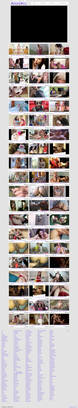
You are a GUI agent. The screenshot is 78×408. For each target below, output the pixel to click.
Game (27, 341)
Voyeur (51, 394)
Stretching (52, 355)
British (4, 383)
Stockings (52, 352)
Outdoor (40, 360)
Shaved (39, 397)
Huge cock (29, 373)
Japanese (28, 383)
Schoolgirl (40, 392)
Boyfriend (5, 380)
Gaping (28, 344)
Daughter (17, 358)
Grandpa (28, 351)
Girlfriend (29, 347)
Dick (15, 361)
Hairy (27, 358)
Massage (28, 401)
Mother (39, 342)
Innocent (28, 379)
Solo (50, 341)
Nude (39, 348)
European (16, 380)
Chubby (16, 332)
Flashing (16, 401)
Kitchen (28, 388)
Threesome (52, 376)
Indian (27, 377)
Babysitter (5, 354)
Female (16, 391)
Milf (38, 333)
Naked (39, 344)
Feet (15, 389)
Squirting (52, 350)
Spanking (52, 345)
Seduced (40, 395)
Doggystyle (17, 367)
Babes (3, 352)
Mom (38, 338)
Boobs (3, 377)
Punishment (41, 377)
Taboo (51, 369)
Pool (38, 372)
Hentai (28, 366)
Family (16, 386)
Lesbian (28, 395)
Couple (16, 344)
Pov (38, 373)
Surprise (52, 363)
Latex (27, 391)
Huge (27, 372)
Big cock (4, 366)
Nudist (39, 350)
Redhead (40, 382)
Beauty (4, 363)
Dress (15, 373)
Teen (50, 373)
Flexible (28, 330)
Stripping (52, 358)
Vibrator (52, 389)
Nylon (39, 352)
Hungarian (29, 374)
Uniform (52, 386)
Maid (27, 399)
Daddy (15, 355)
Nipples (39, 347)
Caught (4, 397)
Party (39, 364)
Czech (15, 354)
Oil (38, 355)
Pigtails (39, 370)
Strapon (51, 354)
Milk (38, 335)
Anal (3, 342)
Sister (51, 330)
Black (3, 372)
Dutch (15, 376)
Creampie (16, 347)
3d (2, 332)
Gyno (27, 357)
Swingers (52, 367)
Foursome (29, 335)
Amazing (4, 339)
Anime (3, 344)
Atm (3, 350)
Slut (50, 338)
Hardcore (29, 361)
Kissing (28, 386)
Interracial (29, 380)
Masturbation (41, 330)
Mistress (40, 336)
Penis (39, 366)
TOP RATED (52, 3)
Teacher (52, 370)
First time (16, 398)
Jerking (28, 385)
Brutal (4, 388)
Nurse (39, 351)
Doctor (16, 366)
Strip (50, 357)
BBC (3, 357)
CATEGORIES (43, 3)
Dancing (16, 357)
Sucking (51, 361)
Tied (50, 377)
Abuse (3, 335)
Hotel (27, 369)
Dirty (15, 364)
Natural (40, 345)
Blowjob (4, 374)
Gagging (28, 339)
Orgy (39, 358)
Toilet (51, 382)
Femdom (16, 392)
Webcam (51, 395)
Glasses (28, 348)
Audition (4, 351)
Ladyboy (28, 389)
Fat (14, 388)
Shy (38, 401)
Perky (39, 367)
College (16, 338)
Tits (50, 380)
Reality (39, 380)
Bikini (3, 369)
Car (3, 394)
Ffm (15, 395)
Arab (3, 345)
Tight (51, 379)
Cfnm (3, 399)
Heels (27, 364)
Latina (27, 392)
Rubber (39, 388)
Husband (28, 376)
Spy (50, 348)
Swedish (51, 366)
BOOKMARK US (62, 3)
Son (50, 342)
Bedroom (4, 364)
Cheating (4, 401)
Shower (39, 399)
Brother (4, 385)
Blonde (4, 373)
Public (39, 376)
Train (51, 385)
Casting (4, 395)
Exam (15, 382)
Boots (3, 379)
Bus (3, 391)
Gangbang (29, 342)
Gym (27, 355)
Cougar (16, 342)
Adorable (5, 336)
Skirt (51, 333)
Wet (50, 397)
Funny (27, 338)
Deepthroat (17, 360)
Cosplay (16, 341)
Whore (51, 398)
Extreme (16, 383)
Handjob (28, 360)
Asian (3, 347)
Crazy (15, 345)
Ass (3, 348)
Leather (28, 394)
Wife (50, 399)
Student (51, 360)
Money (39, 339)
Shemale (40, 398)
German (28, 345)
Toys (50, 383)
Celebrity (5, 398)
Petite (39, 369)
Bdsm (3, 360)
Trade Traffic (71, 406)
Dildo (15, 363)
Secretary (40, 394)
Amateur (4, 338)
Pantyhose (40, 363)
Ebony (15, 377)
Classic (16, 333)
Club (15, 336)
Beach (3, 361)
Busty (3, 392)
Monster (40, 341)
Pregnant (40, 374)
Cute (15, 352)
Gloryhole (29, 350)
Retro (39, 383)
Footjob (28, 333)
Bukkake (4, 389)
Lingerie (28, 398)
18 (2, 330)
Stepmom (52, 351)
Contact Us (75, 406)
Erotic (15, 379)
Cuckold (16, 348)
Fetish (15, 394)
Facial (15, 385)
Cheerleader (17, 330)
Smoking (52, 339)
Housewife (29, 370)
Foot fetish (29, 332)
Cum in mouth (18, 350)
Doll (15, 369)
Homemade (29, 367)
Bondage (4, 376)
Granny (28, 352)
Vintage (51, 391)
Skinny (51, 332)
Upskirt (51, 388)
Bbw (3, 358)
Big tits (4, 367)
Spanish (51, 344)
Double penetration (19, 372)
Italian (28, 382)
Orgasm (39, 357)
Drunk (15, 374)
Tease (51, 372)
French (28, 336)
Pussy (39, 379)
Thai (50, 374)
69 (2, 333)
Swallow (52, 364)
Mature (39, 332)
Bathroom (5, 355)
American (4, 341)
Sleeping (52, 336)
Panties (39, 361)
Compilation (17, 339)
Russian (39, 389)
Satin (39, 391)
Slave (51, 335)
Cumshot (16, 351)
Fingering (16, 397)
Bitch (3, 370)
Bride (3, 382)
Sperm (51, 347)
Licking (28, 397)
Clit (15, 335)
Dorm (15, 370)
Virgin (51, 392)
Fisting (16, 399)
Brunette (4, 386)
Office (39, 354)
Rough (39, 386)
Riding (39, 385)
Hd (26, 363)
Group (27, 354)
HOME (34, 3)
